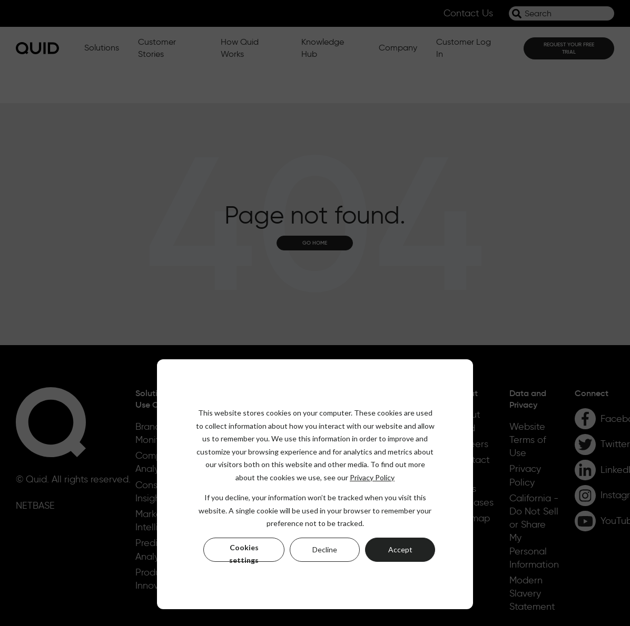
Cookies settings (244, 552)
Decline (324, 549)
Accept (400, 549)
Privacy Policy (372, 477)
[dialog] (315, 484)
